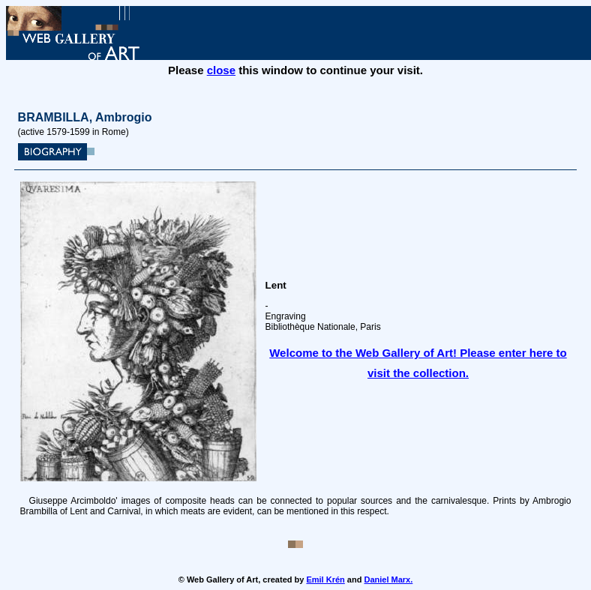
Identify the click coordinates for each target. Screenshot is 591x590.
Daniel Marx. (388, 579)
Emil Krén (325, 579)
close (221, 70)
